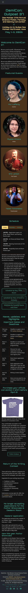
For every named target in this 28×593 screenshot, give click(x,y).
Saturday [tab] (12, 227)
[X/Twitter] (17, 588)
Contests (6, 495)
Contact (14, 586)
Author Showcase (17, 331)
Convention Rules (12, 585)
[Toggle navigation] (3, 2)
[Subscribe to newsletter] (7, 588)
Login (20, 586)
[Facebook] (10, 588)
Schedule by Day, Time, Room (14, 291)
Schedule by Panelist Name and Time (14, 306)
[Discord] (14, 588)
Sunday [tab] (19, 227)
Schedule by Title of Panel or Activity (14, 299)
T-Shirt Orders (14, 454)
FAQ (18, 65)
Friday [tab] (5, 227)
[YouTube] (21, 588)
